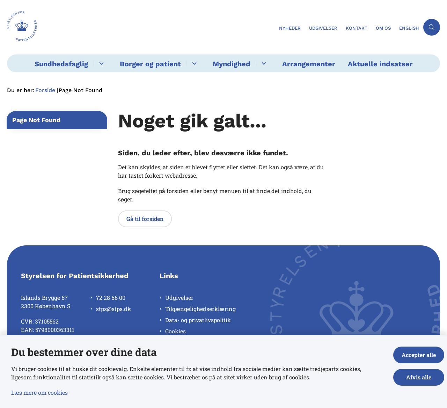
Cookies (175, 331)
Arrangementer (308, 64)
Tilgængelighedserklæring (200, 308)
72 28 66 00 (110, 297)
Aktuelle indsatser (380, 64)
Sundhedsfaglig (61, 64)
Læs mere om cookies (39, 392)
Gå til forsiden (144, 218)
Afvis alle (418, 377)
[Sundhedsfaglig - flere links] (100, 63)
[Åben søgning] (431, 27)
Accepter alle (419, 354)
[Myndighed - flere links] (263, 63)
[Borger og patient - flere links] (193, 63)
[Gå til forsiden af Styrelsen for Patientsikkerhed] (141, 27)
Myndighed (231, 64)
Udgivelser (179, 297)
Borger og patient (150, 64)
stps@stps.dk (113, 308)
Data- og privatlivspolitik (198, 320)
